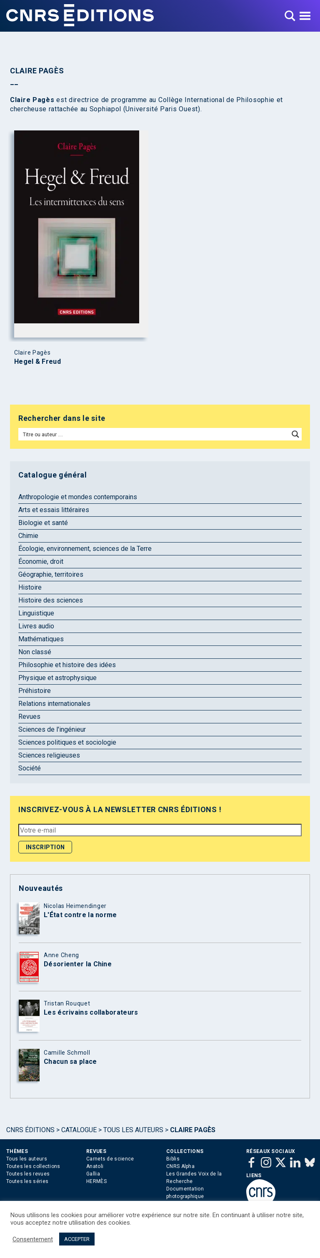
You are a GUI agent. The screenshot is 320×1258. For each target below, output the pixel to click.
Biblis (173, 1159)
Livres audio (36, 626)
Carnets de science (110, 1159)
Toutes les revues (28, 1174)
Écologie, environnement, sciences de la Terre (85, 549)
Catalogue (79, 1130)
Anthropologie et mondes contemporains (77, 497)
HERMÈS (96, 1181)
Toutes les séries (27, 1181)
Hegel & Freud (37, 361)
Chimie (28, 536)
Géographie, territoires (50, 574)
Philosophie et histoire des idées (67, 665)
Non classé (34, 652)
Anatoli (94, 1166)
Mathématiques (41, 639)
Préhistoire (34, 691)
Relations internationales (54, 704)
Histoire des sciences (50, 600)
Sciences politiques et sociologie (67, 742)
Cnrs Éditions (30, 1130)
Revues (29, 716)
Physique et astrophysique (57, 678)
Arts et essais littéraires (53, 510)
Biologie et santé (43, 523)
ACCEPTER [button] (77, 1239)
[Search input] (154, 434)
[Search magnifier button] (295, 434)
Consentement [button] (32, 1239)
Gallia (93, 1174)
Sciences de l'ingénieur (52, 729)
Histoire (30, 587)
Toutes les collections (33, 1166)
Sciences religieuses (49, 755)
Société (29, 768)
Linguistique (36, 613)
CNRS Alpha (180, 1166)
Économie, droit (40, 561)
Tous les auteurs (133, 1130)
